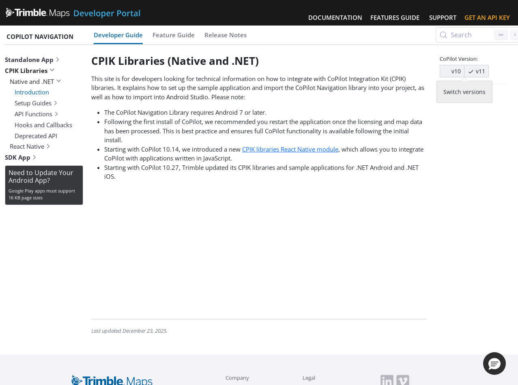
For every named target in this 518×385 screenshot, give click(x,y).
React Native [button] (30, 146)
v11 (476, 71)
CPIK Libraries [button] (30, 70)
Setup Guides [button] (36, 103)
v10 (452, 71)
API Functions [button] (37, 114)
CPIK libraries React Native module (290, 149)
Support (442, 17)
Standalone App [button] (32, 60)
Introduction (32, 92)
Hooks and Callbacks (43, 125)
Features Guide (394, 17)
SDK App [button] (21, 157)
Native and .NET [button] (35, 81)
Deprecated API (36, 136)
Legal (309, 377)
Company (237, 377)
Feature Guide (174, 35)
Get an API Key (487, 17)
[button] (494, 363)
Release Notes (225, 35)
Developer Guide (118, 35)
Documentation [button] (335, 17)
